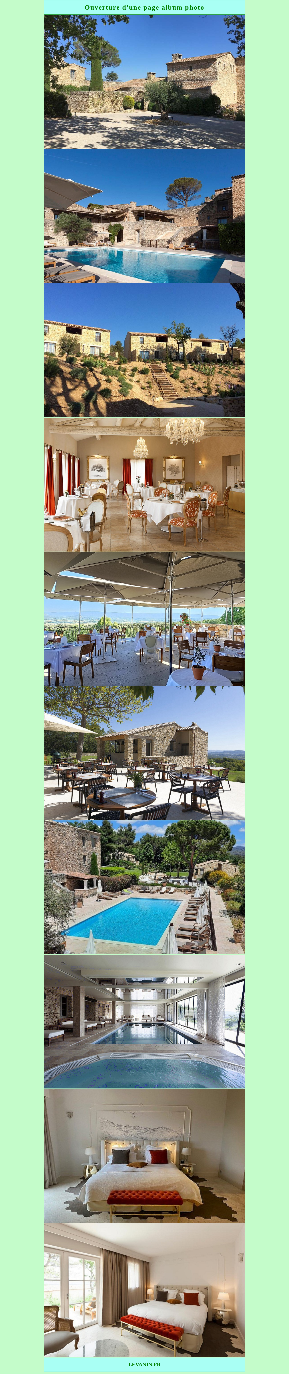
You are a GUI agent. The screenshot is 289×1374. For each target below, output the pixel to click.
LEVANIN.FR (144, 1365)
